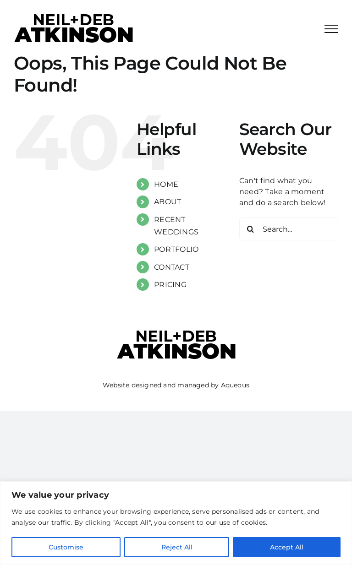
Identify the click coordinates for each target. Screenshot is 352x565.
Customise (66, 547)
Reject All (176, 547)
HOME (166, 184)
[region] (176, 523)
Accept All (286, 547)
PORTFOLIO (176, 249)
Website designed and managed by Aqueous (176, 385)
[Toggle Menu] (331, 29)
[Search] (250, 228)
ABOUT (167, 201)
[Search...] (288, 228)
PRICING (170, 284)
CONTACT (171, 267)
